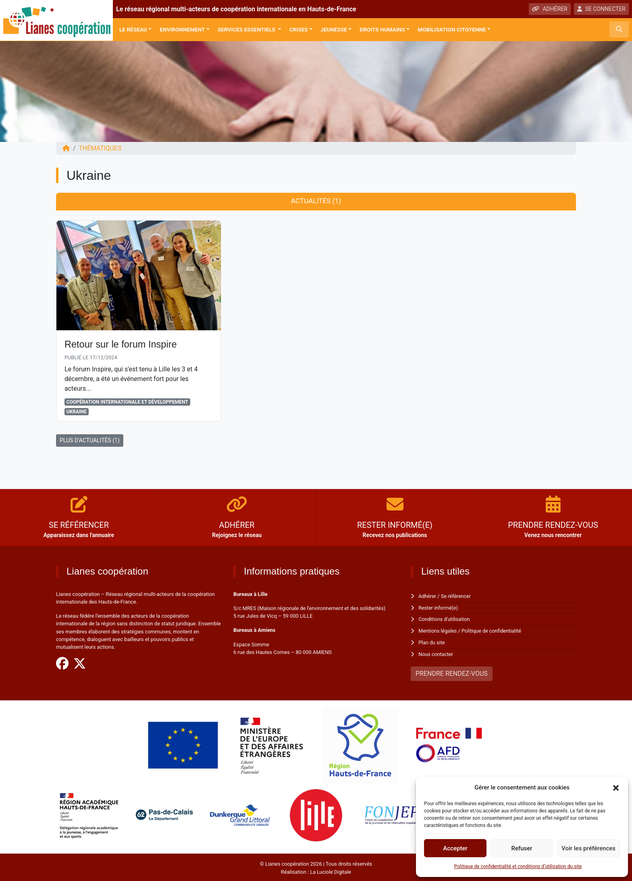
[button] (616, 787)
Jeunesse (333, 29)
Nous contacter (435, 653)
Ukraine (77, 412)
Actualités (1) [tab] (315, 201)
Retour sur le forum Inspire (121, 344)
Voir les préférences (588, 848)
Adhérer (427, 597)
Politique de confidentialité (492, 630)
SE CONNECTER (601, 9)
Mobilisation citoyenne (452, 29)
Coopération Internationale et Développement (127, 402)
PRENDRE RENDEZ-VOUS (452, 672)
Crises (298, 29)
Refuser (521, 848)
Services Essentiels (247, 29)
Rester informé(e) (438, 608)
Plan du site (431, 642)
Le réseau (133, 29)
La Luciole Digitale (330, 870)
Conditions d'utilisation (444, 619)
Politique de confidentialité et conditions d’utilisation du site (518, 866)
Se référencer (456, 597)
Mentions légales (437, 630)
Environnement (182, 29)
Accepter (455, 848)
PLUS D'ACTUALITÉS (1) (90, 440)
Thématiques (100, 148)
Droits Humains (382, 29)
